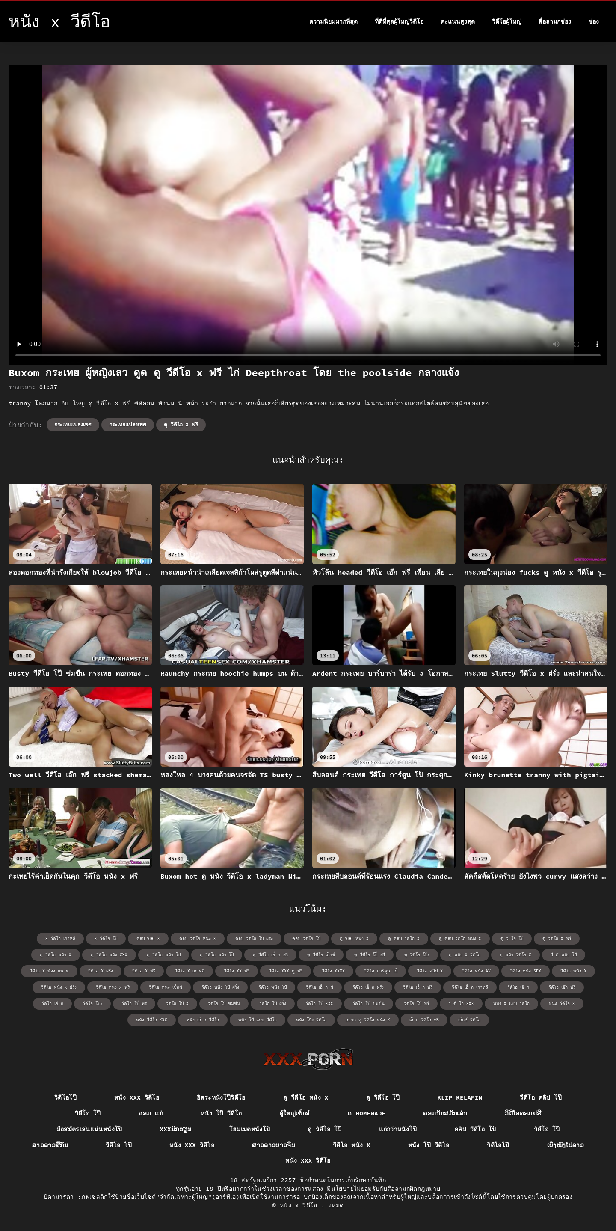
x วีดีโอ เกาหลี (60, 938)
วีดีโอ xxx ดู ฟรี (285, 971)
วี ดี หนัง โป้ (564, 954)
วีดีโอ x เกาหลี (189, 971)
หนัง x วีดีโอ (300, 1205)
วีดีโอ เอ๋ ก (52, 1003)
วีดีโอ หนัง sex (525, 971)
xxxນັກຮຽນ (176, 1129)
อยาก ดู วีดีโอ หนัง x (368, 1020)
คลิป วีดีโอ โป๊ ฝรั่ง (254, 938)
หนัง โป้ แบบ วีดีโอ (257, 1020)
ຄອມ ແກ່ (150, 1113)
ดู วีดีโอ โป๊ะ (416, 954)
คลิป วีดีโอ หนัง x (197, 938)
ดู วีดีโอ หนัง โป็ (217, 954)
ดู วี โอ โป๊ (511, 938)
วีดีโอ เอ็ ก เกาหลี (470, 987)
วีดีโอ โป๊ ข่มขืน (368, 1003)
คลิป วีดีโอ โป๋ (306, 938)
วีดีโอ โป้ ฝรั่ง (272, 1003)
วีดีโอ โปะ (92, 1003)
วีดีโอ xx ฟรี (236, 971)
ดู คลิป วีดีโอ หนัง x (460, 938)
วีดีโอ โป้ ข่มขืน (224, 1003)
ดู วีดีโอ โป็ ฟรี (369, 954)
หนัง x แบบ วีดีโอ (511, 1003)
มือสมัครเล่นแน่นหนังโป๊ (89, 1129)
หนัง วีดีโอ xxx (151, 1020)
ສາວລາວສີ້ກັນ (50, 1145)
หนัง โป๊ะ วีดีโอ (311, 1020)
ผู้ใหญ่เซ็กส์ (295, 1113)
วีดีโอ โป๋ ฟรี (416, 1003)
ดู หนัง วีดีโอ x (515, 954)
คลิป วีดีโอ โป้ (475, 1129)
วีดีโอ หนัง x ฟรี (113, 987)
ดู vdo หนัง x (354, 938)
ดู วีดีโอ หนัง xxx (109, 954)
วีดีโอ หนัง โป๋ (272, 987)
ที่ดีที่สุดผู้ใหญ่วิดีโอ (399, 21)
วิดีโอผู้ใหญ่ (506, 21)
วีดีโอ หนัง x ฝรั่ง (59, 987)
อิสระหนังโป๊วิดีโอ (221, 1097)
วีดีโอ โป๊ (119, 1145)
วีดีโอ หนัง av (476, 971)
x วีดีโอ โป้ (106, 938)
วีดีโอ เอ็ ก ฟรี (417, 987)
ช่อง (593, 21)
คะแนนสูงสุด (458, 21)
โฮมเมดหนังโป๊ (249, 1129)
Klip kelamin (459, 1097)
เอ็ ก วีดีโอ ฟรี (424, 1020)
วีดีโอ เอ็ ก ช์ (319, 987)
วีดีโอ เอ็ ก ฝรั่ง (368, 987)
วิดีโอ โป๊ (88, 1113)
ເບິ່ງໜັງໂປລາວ (565, 1145)
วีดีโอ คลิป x (430, 971)
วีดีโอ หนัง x (573, 971)
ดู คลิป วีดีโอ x (404, 938)
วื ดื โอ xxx (461, 1003)
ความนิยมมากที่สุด (333, 21)
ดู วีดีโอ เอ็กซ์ (321, 954)
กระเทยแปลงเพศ (73, 424)
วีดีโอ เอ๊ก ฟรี (561, 987)
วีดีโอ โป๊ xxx (319, 1003)
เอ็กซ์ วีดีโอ (469, 1020)
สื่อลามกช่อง (555, 21)
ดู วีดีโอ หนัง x (55, 954)
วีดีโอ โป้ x (177, 1003)
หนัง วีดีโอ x (562, 1003)
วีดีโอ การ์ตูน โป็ (380, 971)
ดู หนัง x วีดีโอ (464, 954)
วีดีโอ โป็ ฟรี (134, 1003)
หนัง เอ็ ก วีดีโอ (203, 1020)
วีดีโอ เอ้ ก (518, 987)
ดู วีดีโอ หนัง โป (164, 954)
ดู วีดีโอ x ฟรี (181, 424)
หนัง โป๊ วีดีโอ (221, 1113)
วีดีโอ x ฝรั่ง (100, 971)
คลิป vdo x (148, 938)
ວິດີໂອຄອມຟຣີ (523, 1113)
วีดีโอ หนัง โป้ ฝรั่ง (220, 987)
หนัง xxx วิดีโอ (136, 1097)
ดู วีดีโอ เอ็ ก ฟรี (270, 954)
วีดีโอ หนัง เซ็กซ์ (165, 987)
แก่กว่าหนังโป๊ (398, 1129)
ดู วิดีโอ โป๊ (383, 1097)
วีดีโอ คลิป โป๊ (541, 1097)
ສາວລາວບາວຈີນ (273, 1145)
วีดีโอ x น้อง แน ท (49, 971)
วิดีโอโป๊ (65, 1097)
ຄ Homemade (366, 1113)
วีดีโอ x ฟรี (143, 971)
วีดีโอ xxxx (333, 971)
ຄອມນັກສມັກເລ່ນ (445, 1113)
